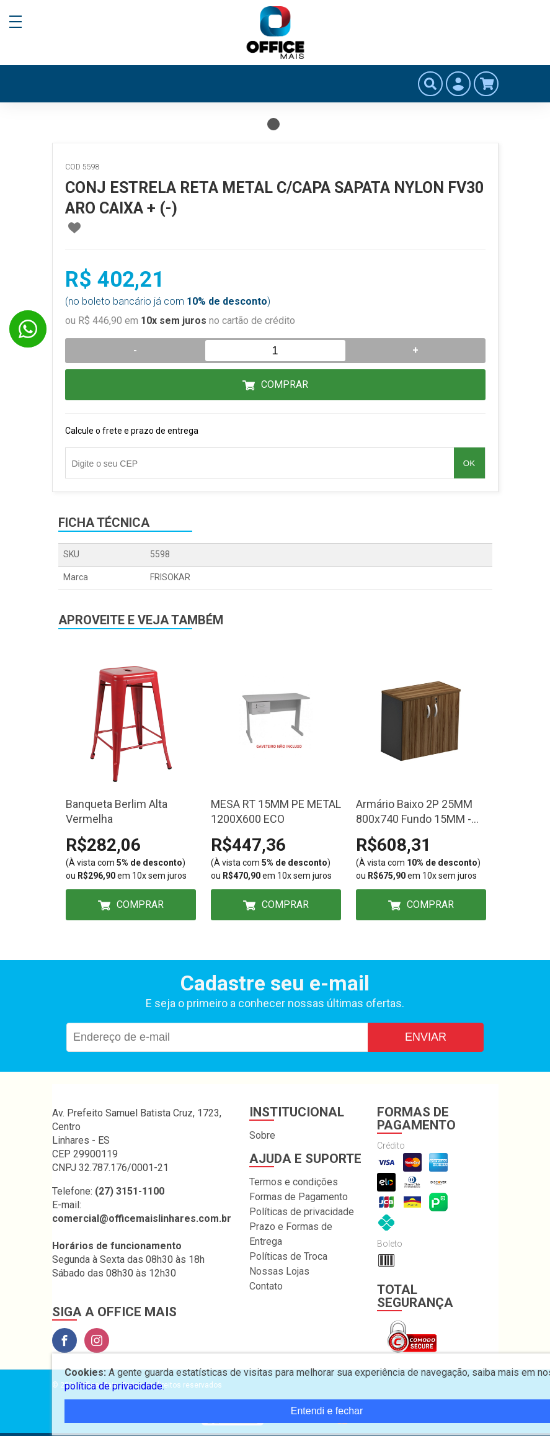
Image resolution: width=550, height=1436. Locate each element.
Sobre (262, 1135)
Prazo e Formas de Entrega (290, 1234)
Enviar (425, 1037)
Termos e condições (293, 1182)
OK (469, 463)
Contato (266, 1286)
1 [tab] (273, 124)
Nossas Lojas (279, 1271)
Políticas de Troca (288, 1256)
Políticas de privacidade (301, 1212)
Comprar (284, 384)
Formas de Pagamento (298, 1197)
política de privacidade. (114, 1386)
